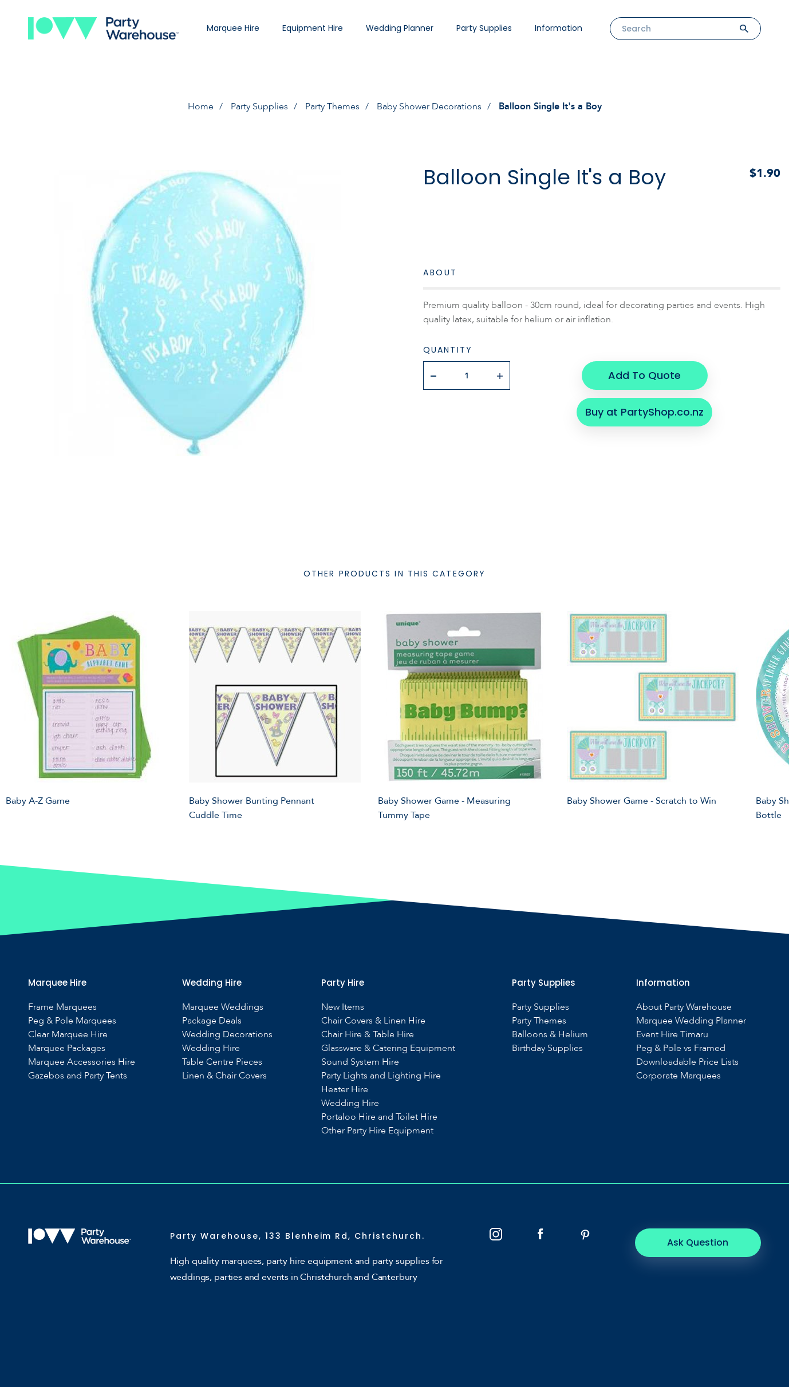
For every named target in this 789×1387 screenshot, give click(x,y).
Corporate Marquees (678, 1075)
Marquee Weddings (222, 1007)
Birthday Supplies (547, 1048)
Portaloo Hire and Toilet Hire (379, 1117)
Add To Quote (644, 375)
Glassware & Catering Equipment (388, 1048)
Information (558, 28)
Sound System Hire (360, 1062)
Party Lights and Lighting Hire (381, 1075)
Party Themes (332, 106)
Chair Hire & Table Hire (367, 1034)
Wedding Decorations (227, 1034)
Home (201, 106)
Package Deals (212, 1020)
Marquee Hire (233, 28)
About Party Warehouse (684, 1007)
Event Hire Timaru (672, 1034)
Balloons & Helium (550, 1034)
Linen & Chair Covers (224, 1075)
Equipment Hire (312, 28)
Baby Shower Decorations (429, 106)
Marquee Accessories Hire (81, 1062)
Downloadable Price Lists (687, 1062)
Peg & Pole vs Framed (680, 1048)
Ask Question (698, 1242)
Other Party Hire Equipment (377, 1130)
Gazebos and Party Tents (77, 1075)
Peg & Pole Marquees (72, 1020)
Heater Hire (344, 1089)
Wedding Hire (211, 1048)
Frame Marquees (62, 1007)
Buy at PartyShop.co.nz (644, 412)
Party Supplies (484, 28)
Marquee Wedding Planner (691, 1020)
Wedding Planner (399, 28)
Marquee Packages (66, 1048)
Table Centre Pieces (222, 1062)
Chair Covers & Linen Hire (373, 1020)
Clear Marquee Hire (68, 1034)
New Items (342, 1007)
